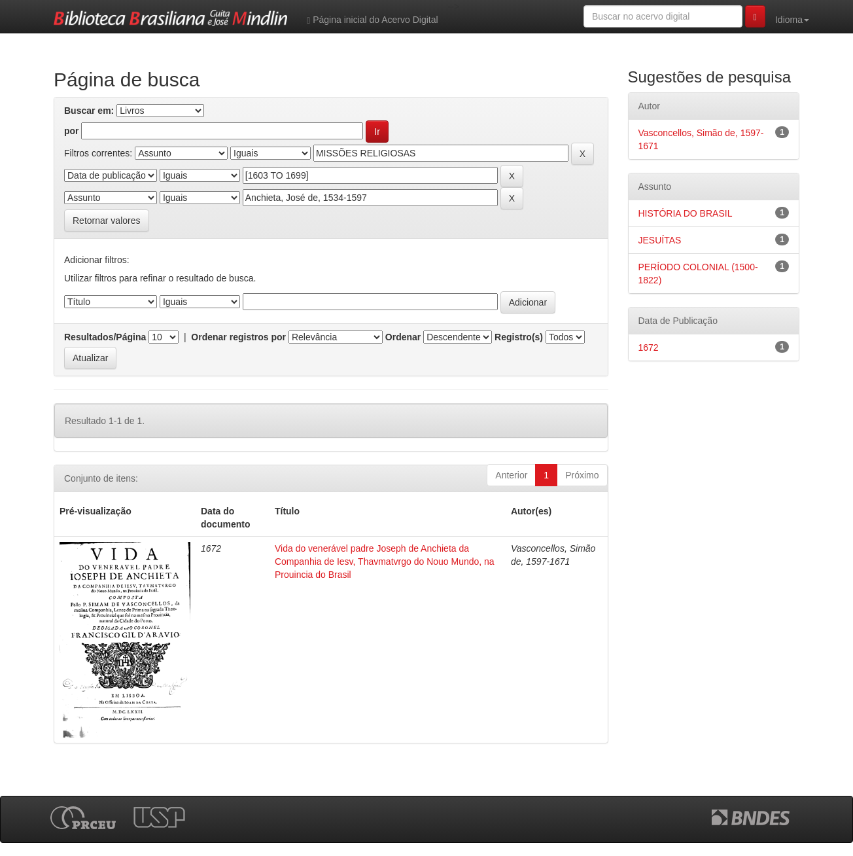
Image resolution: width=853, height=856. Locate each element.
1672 (648, 347)
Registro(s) (519, 337)
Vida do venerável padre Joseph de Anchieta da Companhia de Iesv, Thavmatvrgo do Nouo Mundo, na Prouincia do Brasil (385, 561)
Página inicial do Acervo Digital (372, 20)
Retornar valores (107, 220)
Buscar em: (89, 110)
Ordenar (403, 337)
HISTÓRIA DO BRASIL (685, 213)
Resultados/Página (105, 337)
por (71, 131)
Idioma (792, 19)
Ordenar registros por (238, 337)
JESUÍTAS (660, 240)
